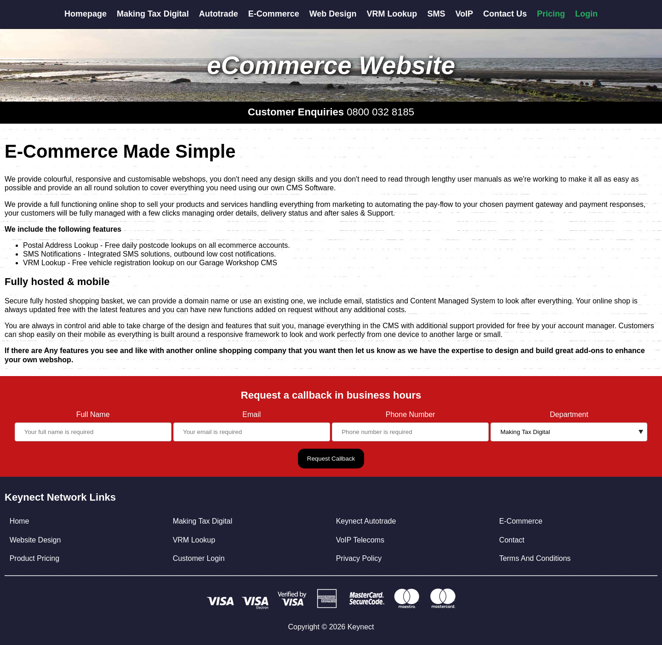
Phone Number (410, 414)
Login (586, 13)
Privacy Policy (359, 558)
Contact (512, 540)
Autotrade (218, 13)
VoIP (464, 13)
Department (569, 414)
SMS (436, 13)
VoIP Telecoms (360, 540)
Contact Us (505, 13)
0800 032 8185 (380, 112)
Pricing (551, 13)
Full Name (93, 414)
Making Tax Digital (153, 13)
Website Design (35, 540)
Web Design (333, 13)
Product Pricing (35, 558)
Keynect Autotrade (366, 521)
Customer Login (199, 558)
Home (19, 521)
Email (251, 414)
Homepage (85, 13)
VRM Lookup (391, 13)
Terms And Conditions (535, 558)
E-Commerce (273, 13)
